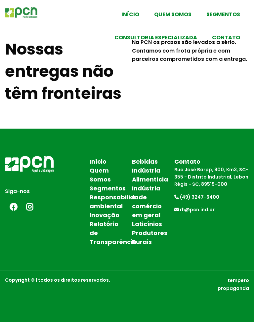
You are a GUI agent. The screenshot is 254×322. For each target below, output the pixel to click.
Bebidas (145, 161)
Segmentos (223, 14)
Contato (226, 37)
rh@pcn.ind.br (194, 209)
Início (130, 14)
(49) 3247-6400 (196, 197)
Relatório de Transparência (106, 233)
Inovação (104, 215)
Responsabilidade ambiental (106, 201)
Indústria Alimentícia (148, 174)
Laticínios (147, 224)
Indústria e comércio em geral (147, 201)
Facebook (13, 207)
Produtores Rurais (148, 237)
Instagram (29, 207)
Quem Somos (172, 14)
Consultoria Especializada (155, 37)
